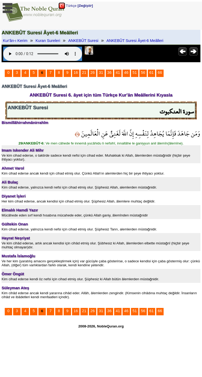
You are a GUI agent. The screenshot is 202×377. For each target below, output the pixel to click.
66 (160, 72)
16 (76, 72)
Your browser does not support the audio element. (42, 54)
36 (109, 72)
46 (126, 72)
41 (118, 72)
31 (101, 72)
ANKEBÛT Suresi (83, 40)
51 (135, 72)
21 (84, 72)
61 (151, 72)
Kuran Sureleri (48, 40)
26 (92, 72)
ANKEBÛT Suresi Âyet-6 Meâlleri (135, 40)
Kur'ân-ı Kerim (15, 40)
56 (143, 72)
